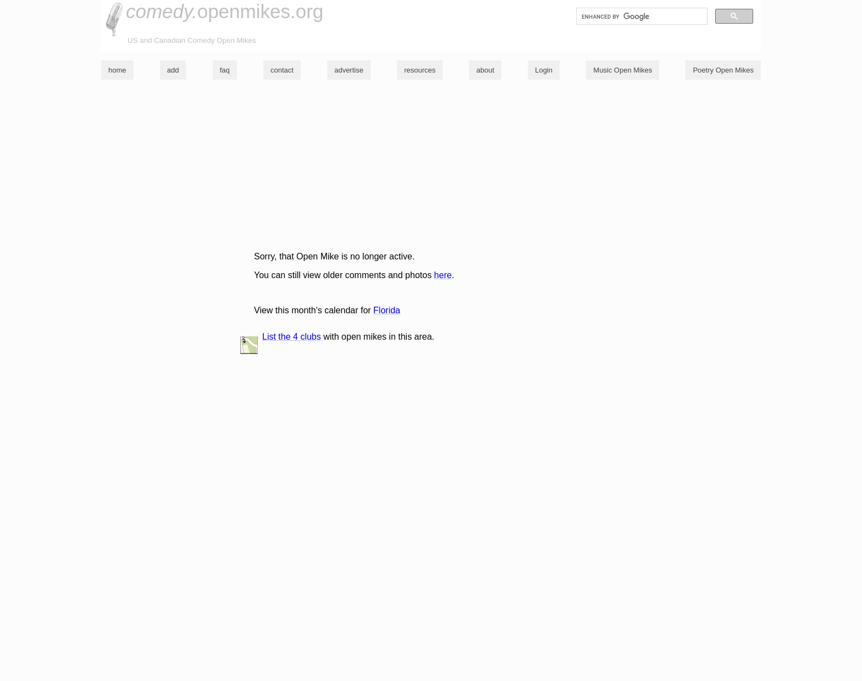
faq (225, 70)
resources (419, 70)
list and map (249, 345)
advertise (348, 70)
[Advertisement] (428, 165)
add (173, 70)
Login (543, 70)
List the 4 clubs (291, 336)
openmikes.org (224, 11)
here (443, 275)
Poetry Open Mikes (723, 70)
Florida (386, 310)
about (485, 70)
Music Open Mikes (622, 70)
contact (282, 70)
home (117, 70)
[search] (641, 16)
